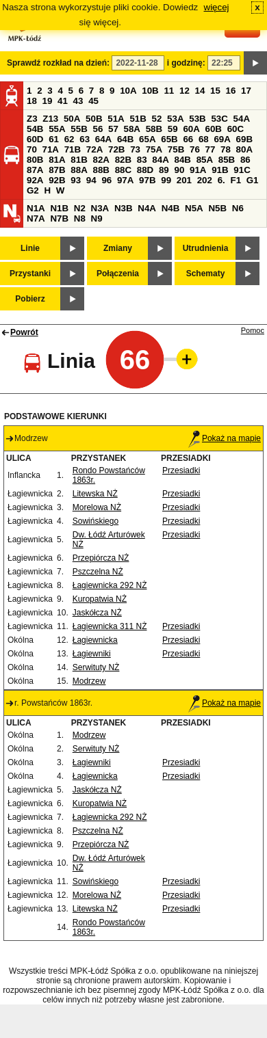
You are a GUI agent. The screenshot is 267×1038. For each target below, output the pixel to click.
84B (182, 160)
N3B (123, 208)
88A (79, 170)
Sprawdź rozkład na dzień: (58, 63)
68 (204, 139)
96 (106, 180)
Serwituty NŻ (96, 667)
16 (231, 90)
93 (76, 180)
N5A (194, 208)
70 (32, 149)
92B (57, 180)
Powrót (24, 332)
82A (100, 160)
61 (54, 139)
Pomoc (252, 330)
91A (198, 170)
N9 (97, 218)
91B (220, 170)
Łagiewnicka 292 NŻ (110, 585)
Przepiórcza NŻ (101, 558)
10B (150, 90)
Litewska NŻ (95, 493)
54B (35, 129)
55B (79, 129)
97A (125, 180)
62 (69, 139)
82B (123, 160)
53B (197, 119)
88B (100, 170)
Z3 (32, 119)
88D (145, 170)
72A (94, 149)
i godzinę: (186, 63)
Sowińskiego (95, 521)
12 (184, 90)
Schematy (205, 273)
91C (241, 170)
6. (221, 180)
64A (103, 139)
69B (244, 139)
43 (78, 101)
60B (213, 129)
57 (113, 129)
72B (116, 149)
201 (184, 180)
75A (154, 149)
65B (169, 139)
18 (32, 101)
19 (47, 101)
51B (137, 119)
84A (160, 160)
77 (210, 149)
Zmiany (117, 248)
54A (241, 119)
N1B (59, 208)
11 (169, 90)
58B (154, 129)
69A (222, 139)
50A (72, 119)
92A (35, 180)
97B (147, 180)
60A (191, 129)
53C (219, 119)
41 (63, 101)
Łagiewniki (92, 653)
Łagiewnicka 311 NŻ (110, 626)
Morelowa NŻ (97, 507)
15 (215, 90)
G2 (33, 190)
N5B (217, 208)
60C (235, 129)
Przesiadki (181, 470)
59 (173, 129)
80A (244, 149)
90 (179, 170)
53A (175, 119)
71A (50, 149)
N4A (147, 208)
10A (128, 90)
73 (135, 149)
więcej (216, 7)
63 (84, 139)
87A (35, 170)
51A (115, 119)
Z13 (50, 119)
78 (225, 149)
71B (72, 149)
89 (164, 170)
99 (166, 180)
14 (200, 90)
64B (125, 139)
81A (57, 160)
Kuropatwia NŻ (100, 599)
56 (97, 129)
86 (245, 160)
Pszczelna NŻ (98, 571)
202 (204, 180)
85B (226, 160)
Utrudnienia (206, 248)
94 (91, 180)
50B (94, 119)
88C (123, 170)
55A (57, 129)
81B (79, 160)
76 (195, 149)
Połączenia (118, 273)
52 (157, 119)
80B (35, 160)
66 (188, 139)
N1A (36, 208)
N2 (80, 208)
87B (57, 170)
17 (246, 90)
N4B (171, 208)
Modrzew (89, 681)
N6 (238, 208)
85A (204, 160)
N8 (80, 218)
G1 (252, 180)
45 (93, 101)
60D (35, 139)
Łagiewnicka (95, 640)
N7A (36, 218)
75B (176, 149)
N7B (59, 218)
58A (132, 129)
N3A (100, 208)
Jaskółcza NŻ (97, 612)
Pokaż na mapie (224, 438)
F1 (235, 180)
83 (142, 160)
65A (147, 139)
